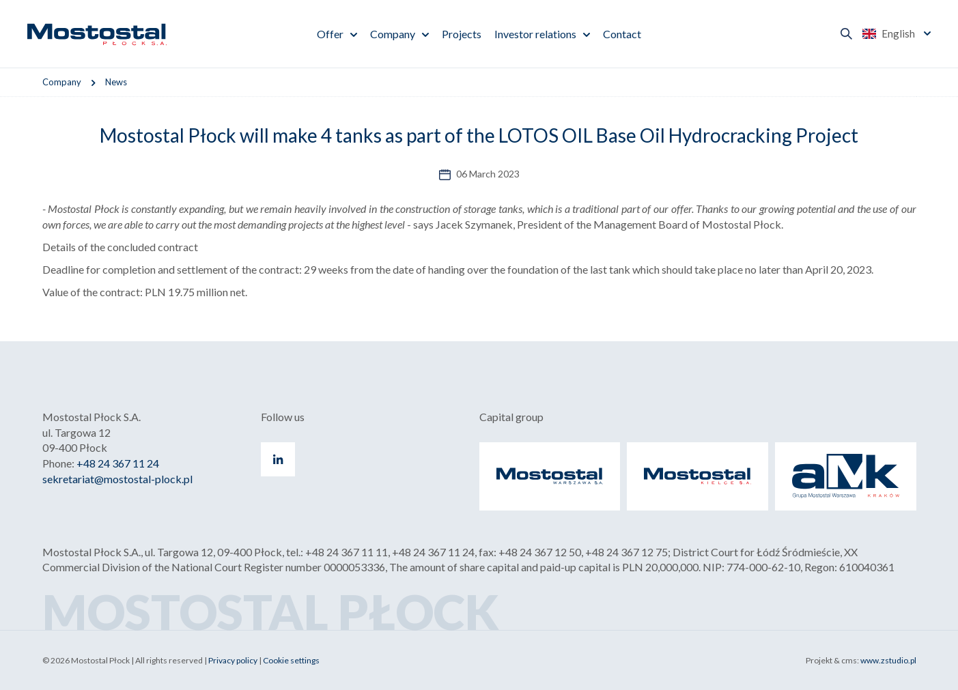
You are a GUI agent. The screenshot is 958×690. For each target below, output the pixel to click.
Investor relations (535, 33)
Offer (330, 33)
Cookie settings (291, 660)
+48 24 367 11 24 (117, 463)
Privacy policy (232, 660)
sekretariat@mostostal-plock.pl (117, 478)
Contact (622, 33)
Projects (461, 33)
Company (392, 33)
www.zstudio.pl (888, 660)
